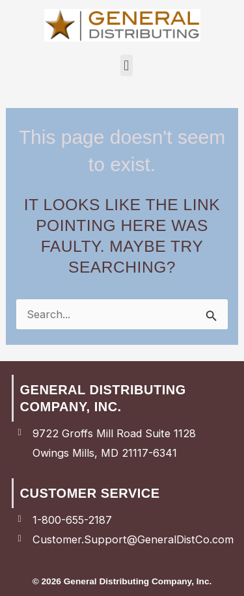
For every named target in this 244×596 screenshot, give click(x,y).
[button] (126, 65)
